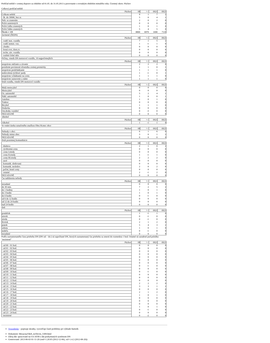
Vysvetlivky (13, 329)
